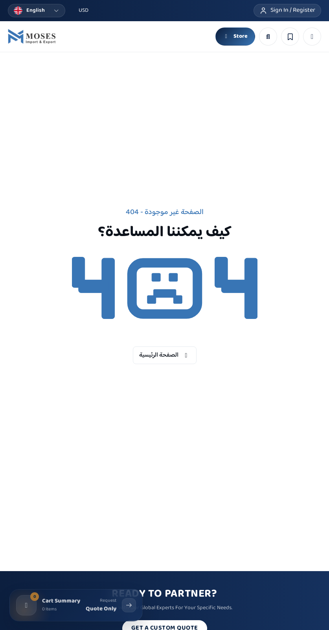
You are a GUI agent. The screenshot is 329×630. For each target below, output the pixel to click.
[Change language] (36, 10)
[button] (312, 36)
